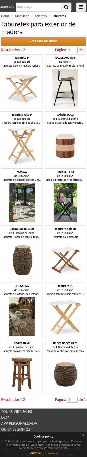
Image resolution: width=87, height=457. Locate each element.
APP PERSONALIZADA (19, 423)
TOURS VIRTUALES (16, 411)
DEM (5, 417)
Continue (35, 453)
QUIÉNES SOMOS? (16, 429)
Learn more (51, 453)
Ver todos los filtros (43, 41)
